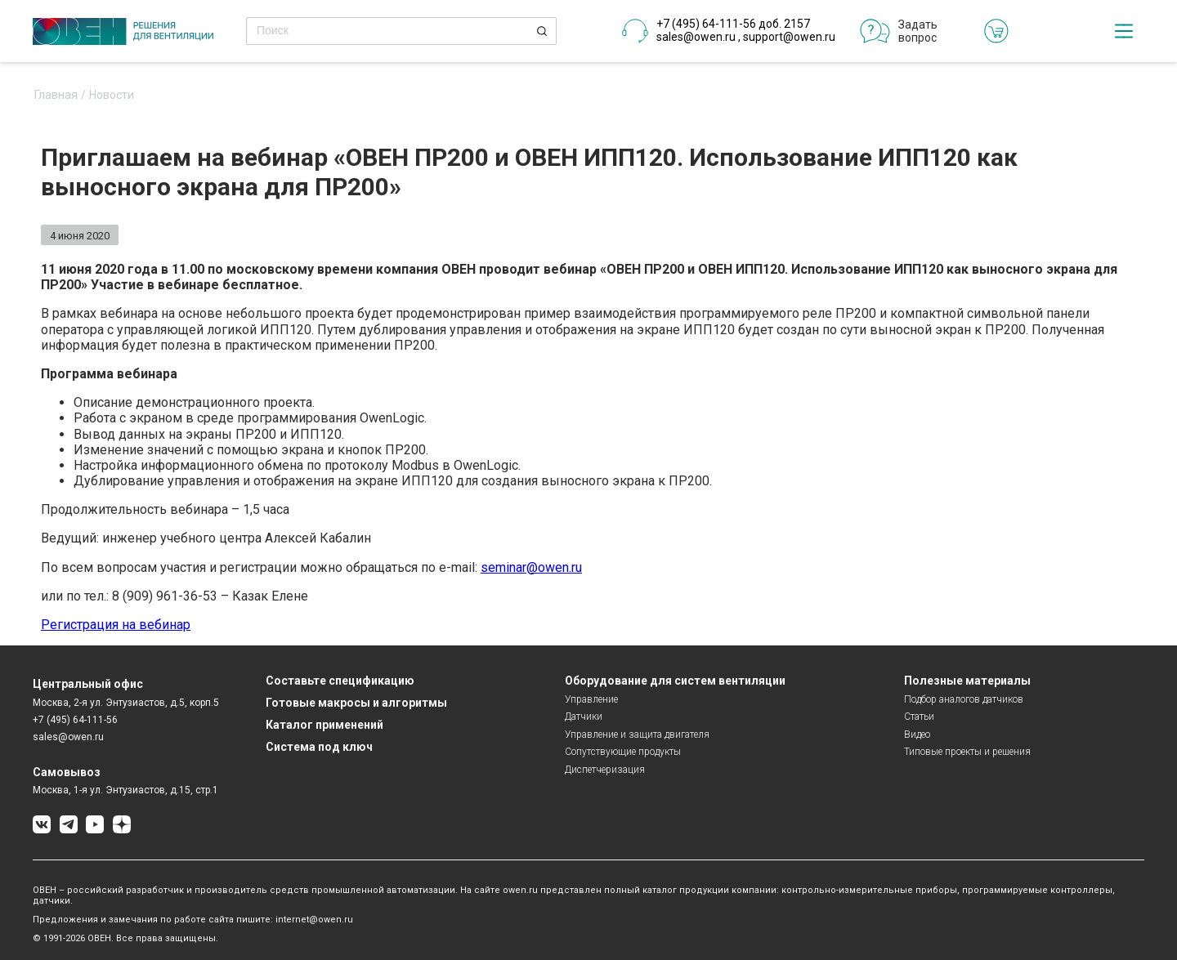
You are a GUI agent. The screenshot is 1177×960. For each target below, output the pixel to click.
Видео (917, 734)
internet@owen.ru (314, 919)
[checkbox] (1123, 31)
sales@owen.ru (696, 36)
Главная (56, 95)
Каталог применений (324, 724)
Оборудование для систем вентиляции (675, 680)
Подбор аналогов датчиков (963, 699)
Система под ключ (319, 746)
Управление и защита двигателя (637, 734)
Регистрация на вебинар (115, 624)
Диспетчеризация (605, 769)
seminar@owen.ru (531, 567)
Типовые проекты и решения (967, 751)
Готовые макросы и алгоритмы (356, 702)
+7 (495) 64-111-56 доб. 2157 (733, 23)
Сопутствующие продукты (623, 751)
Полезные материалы (967, 680)
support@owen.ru (789, 36)
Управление (591, 699)
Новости (111, 95)
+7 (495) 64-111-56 (75, 720)
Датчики (583, 716)
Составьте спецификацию (340, 680)
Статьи (919, 716)
